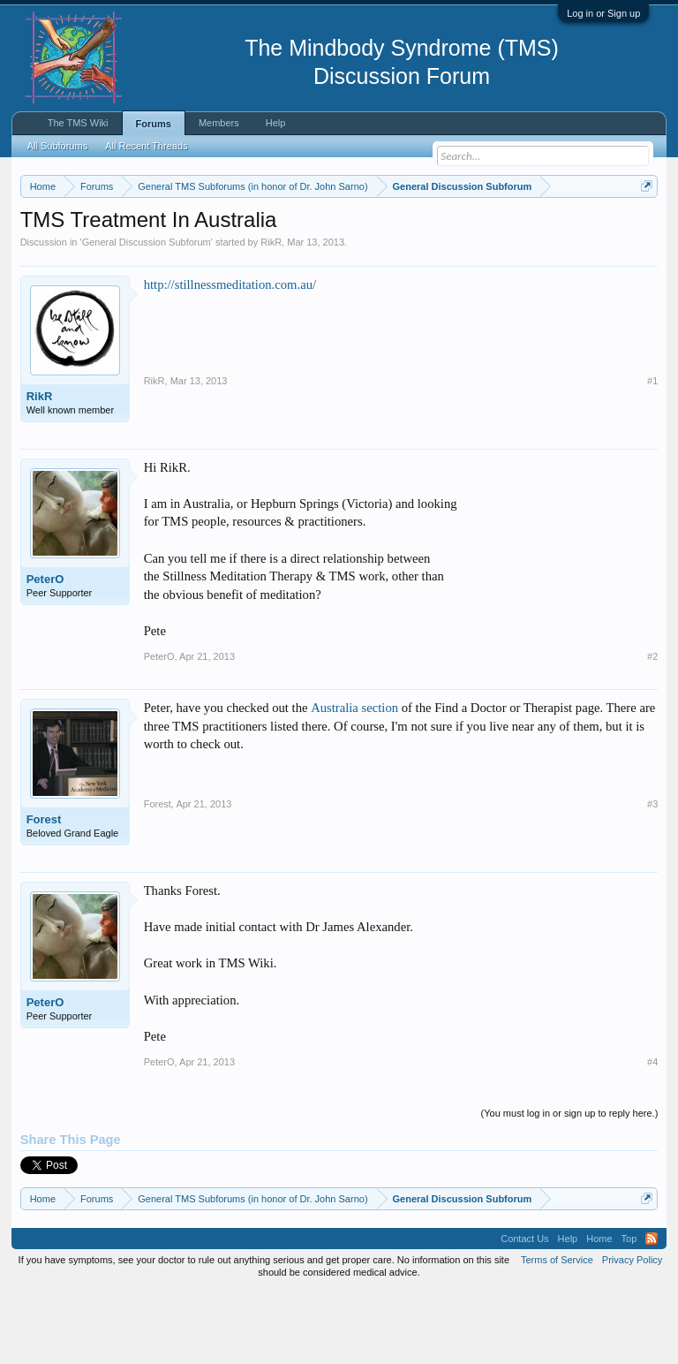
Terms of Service (557, 1332)
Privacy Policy (632, 1332)
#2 (652, 729)
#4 (652, 1134)
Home (599, 1311)
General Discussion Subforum (146, 314)
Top (629, 1311)
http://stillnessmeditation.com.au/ (230, 357)
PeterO (45, 651)
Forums (153, 123)
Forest (44, 892)
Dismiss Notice (643, 227)
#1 (652, 453)
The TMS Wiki (78, 122)
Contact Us (524, 1311)
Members (219, 122)
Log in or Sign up (603, 13)
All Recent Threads (146, 145)
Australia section (354, 781)
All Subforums (57, 145)
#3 (652, 877)
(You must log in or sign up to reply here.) (570, 1186)
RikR (271, 314)
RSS (651, 1311)
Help (276, 122)
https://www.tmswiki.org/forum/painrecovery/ (273, 248)
